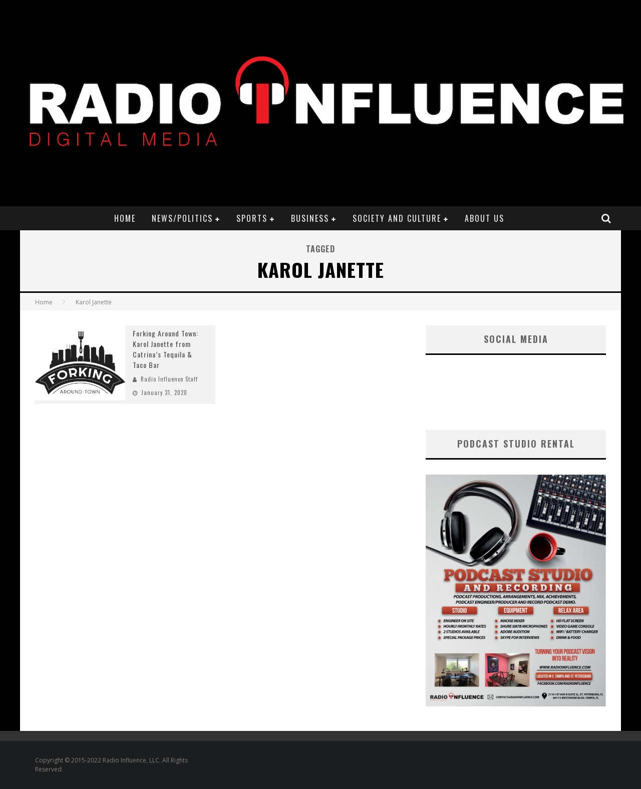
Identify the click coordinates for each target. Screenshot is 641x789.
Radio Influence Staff (169, 379)
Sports (251, 218)
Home (125, 218)
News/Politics (182, 218)
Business (310, 218)
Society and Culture (397, 218)
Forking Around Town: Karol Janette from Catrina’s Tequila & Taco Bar (165, 349)
